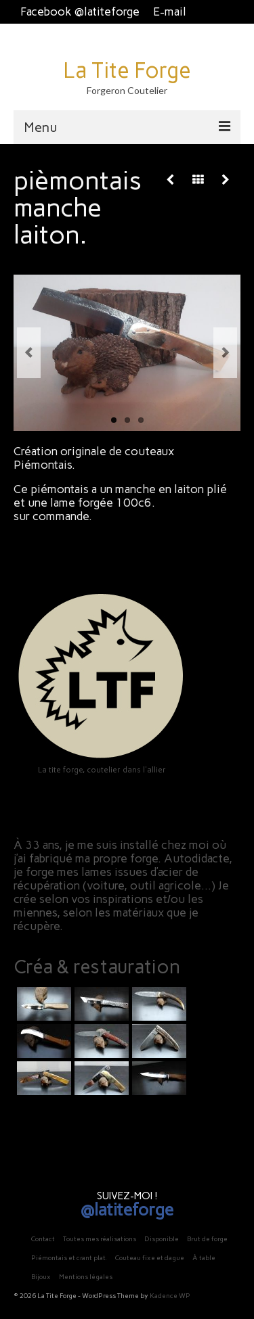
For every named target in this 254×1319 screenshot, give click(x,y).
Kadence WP (170, 1295)
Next (225, 352)
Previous (29, 352)
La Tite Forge (127, 70)
